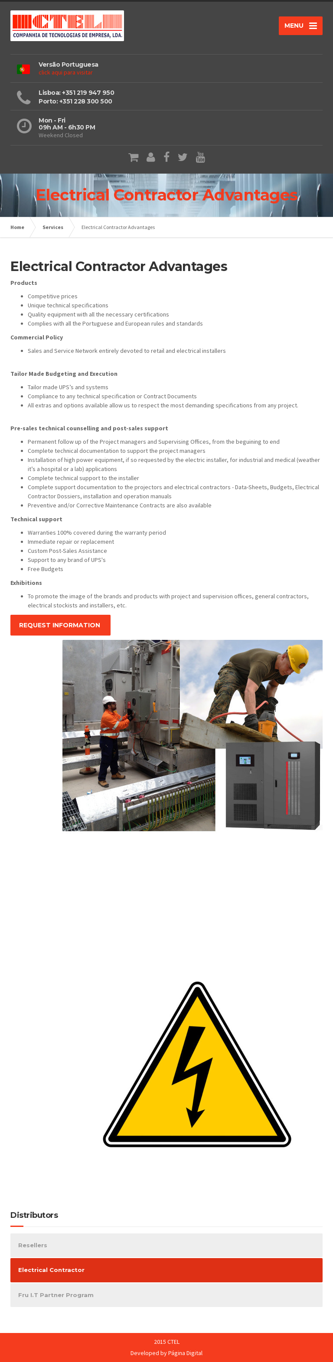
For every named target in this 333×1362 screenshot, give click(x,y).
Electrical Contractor (51, 1269)
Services (52, 227)
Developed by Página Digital (166, 1353)
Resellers (32, 1245)
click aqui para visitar (66, 72)
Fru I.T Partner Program (56, 1294)
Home (17, 227)
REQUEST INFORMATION (60, 625)
